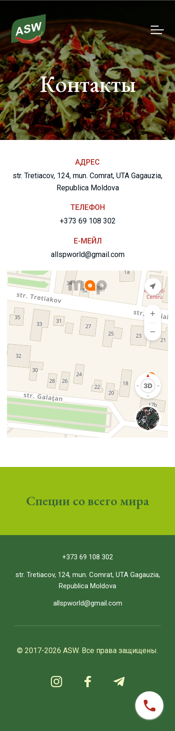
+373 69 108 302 (88, 220)
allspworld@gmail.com (88, 254)
